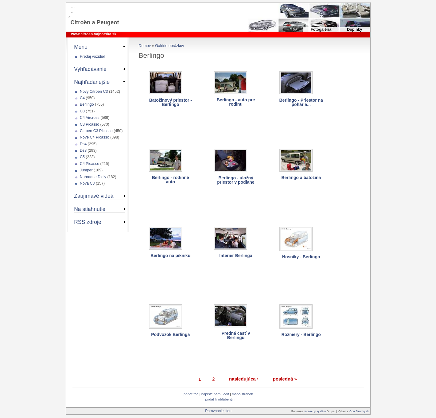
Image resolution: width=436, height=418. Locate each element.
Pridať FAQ (191, 394)
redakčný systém (315, 411)
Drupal (331, 411)
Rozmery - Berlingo (301, 334)
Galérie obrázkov (169, 46)
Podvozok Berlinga (170, 334)
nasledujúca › (244, 378)
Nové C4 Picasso (94, 137)
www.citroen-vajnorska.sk (93, 34)
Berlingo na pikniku (170, 255)
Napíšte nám (211, 394)
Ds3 (83, 150)
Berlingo (87, 104)
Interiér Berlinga (235, 255)
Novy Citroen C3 (94, 91)
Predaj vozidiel (92, 56)
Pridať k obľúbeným (220, 399)
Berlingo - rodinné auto (170, 179)
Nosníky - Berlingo (301, 256)
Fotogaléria (321, 29)
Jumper (86, 170)
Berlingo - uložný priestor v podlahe (235, 180)
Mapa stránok (242, 394)
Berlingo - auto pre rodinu (236, 102)
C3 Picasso (89, 124)
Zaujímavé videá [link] (93, 196)
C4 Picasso (89, 164)
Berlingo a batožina (301, 177)
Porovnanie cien (218, 411)
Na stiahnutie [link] (89, 209)
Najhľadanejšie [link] (92, 82)
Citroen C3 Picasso (96, 131)
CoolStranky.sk (359, 411)
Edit (226, 394)
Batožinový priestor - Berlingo (170, 102)
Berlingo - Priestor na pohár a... (301, 102)
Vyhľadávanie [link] (90, 69)
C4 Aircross (89, 117)
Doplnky (354, 29)
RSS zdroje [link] (87, 222)
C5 (82, 157)
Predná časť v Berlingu (235, 335)
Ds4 (83, 144)
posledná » (285, 378)
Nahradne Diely (93, 177)
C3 (82, 111)
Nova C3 (87, 183)
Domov (144, 46)
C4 (82, 98)
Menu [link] (81, 47)
